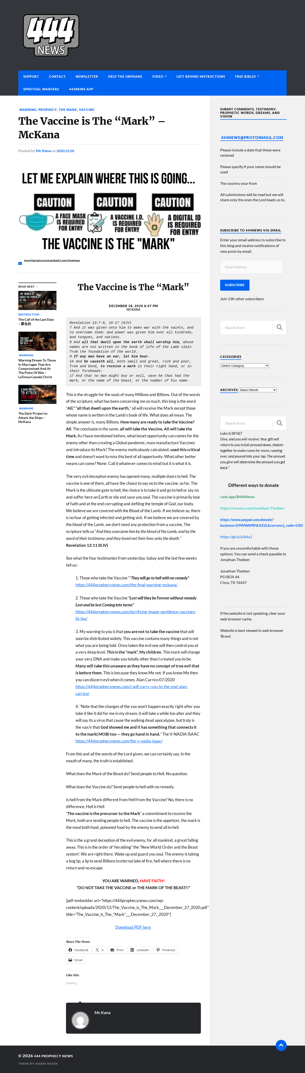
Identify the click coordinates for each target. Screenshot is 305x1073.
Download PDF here (133, 927)
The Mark (70, 110)
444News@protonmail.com (252, 137)
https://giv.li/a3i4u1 (236, 536)
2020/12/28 (66, 150)
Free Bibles (245, 76)
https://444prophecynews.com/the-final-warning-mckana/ (127, 584)
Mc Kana (43, 150)
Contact (57, 76)
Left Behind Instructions (201, 76)
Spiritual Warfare (41, 89)
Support (31, 76)
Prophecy (49, 110)
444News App (81, 89)
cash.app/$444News (237, 496)
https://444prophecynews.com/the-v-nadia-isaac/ (119, 740)
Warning (27, 110)
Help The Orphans (125, 76)
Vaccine (90, 110)
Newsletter (87, 76)
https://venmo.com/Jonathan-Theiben (252, 508)
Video (157, 76)
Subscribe (235, 285)
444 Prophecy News (57, 1055)
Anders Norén (47, 1063)
